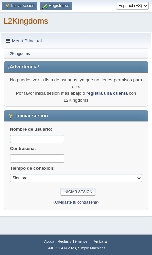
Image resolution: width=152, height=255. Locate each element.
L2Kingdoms (25, 20)
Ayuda (49, 241)
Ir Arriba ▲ (99, 241)
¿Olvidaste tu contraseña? (76, 202)
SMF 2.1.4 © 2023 (61, 248)
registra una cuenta (107, 93)
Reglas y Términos (73, 241)
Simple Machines (91, 248)
